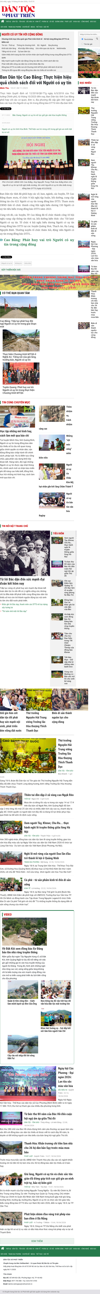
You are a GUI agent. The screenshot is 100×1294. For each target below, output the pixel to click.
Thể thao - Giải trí (42, 27)
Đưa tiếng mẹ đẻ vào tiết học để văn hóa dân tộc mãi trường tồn (56, 1002)
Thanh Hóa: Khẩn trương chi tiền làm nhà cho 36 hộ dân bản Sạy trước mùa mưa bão (48, 1148)
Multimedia (61, 48)
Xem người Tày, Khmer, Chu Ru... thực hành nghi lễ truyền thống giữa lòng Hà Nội (69, 547)
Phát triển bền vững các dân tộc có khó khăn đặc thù (23, 64)
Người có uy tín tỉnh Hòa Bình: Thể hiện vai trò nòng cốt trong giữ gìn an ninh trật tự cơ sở (37, 130)
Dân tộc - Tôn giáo (18, 21)
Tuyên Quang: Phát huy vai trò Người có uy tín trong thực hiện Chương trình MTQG (19, 390)
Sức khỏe (4, 27)
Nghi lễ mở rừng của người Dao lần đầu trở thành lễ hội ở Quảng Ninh (94, 205)
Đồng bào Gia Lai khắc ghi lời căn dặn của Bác (69, 605)
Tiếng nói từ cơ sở (9, 51)
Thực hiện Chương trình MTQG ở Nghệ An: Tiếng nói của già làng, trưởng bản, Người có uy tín (19, 357)
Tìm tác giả (88, 44)
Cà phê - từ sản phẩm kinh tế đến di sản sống (94, 228)
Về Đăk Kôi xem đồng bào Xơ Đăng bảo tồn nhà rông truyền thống (69, 621)
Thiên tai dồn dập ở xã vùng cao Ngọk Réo (49, 795)
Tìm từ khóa (88, 39)
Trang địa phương (14, 27)
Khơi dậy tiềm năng (26, 48)
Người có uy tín (7, 263)
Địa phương (53, 45)
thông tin (19, 263)
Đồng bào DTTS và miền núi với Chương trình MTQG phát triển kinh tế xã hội (32, 67)
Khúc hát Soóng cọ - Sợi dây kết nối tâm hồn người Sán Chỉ (56, 1029)
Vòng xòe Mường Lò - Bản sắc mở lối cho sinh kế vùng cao (69, 678)
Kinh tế (37, 21)
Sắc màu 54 (30, 21)
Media (33, 27)
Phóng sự (45, 21)
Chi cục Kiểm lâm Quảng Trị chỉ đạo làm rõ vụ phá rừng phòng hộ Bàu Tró (69, 588)
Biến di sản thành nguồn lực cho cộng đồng (62, 717)
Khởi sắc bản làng (9, 48)
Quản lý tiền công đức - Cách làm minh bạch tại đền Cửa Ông (22, 1002)
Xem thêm (37, 1241)
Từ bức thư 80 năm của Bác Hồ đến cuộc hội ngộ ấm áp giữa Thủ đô (69, 569)
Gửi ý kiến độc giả (11, 270)
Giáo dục (93, 21)
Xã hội (51, 21)
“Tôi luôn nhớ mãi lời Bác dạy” (14, 611)
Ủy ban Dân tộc (24, 51)
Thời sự (8, 21)
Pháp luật (68, 21)
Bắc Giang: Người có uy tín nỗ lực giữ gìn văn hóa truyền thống (39, 115)
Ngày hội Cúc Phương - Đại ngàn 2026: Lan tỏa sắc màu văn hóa (66, 1077)
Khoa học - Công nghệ (81, 21)
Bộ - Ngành (41, 45)
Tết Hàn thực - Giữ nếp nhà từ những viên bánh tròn (69, 662)
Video (8, 914)
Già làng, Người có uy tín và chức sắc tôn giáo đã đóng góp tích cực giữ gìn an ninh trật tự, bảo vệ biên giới (49, 1178)
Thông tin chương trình (26, 45)
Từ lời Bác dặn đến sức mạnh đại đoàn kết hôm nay (22, 581)
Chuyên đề (26, 27)
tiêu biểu (28, 263)
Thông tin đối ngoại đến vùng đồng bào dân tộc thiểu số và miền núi (29, 70)
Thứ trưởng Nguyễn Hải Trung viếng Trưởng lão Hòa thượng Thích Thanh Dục (36, 721)
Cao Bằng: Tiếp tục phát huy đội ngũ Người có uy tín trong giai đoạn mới (18, 324)
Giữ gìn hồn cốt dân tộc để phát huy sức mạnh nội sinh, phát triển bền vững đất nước (10, 721)
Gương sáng (59, 21)
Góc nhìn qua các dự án (45, 48)
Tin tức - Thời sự (8, 45)
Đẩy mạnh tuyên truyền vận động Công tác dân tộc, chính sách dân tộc (30, 61)
